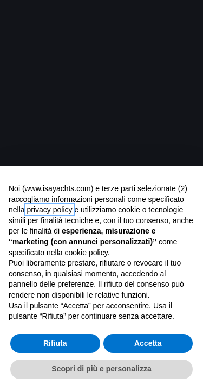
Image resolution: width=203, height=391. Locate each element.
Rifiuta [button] (55, 343)
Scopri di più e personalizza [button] (101, 368)
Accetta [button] (148, 343)
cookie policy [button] (86, 252)
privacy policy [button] (49, 209)
